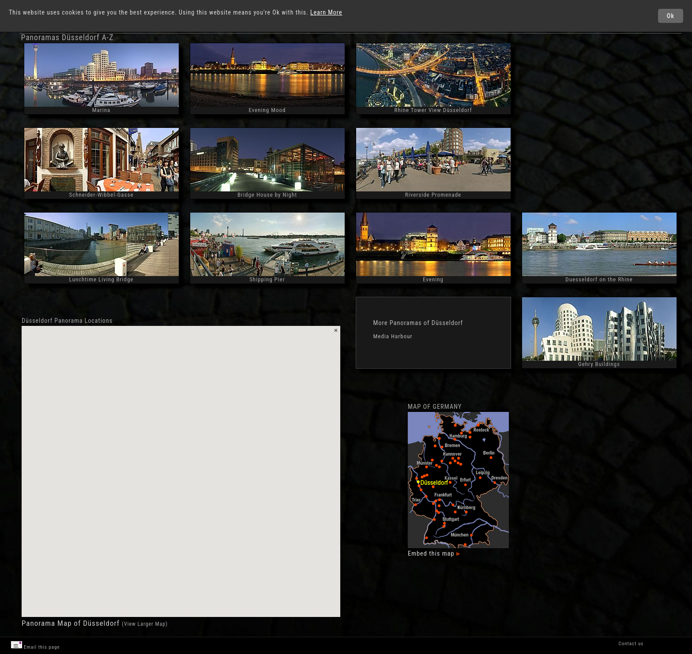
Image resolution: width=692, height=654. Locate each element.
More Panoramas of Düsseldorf (418, 322)
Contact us (630, 644)
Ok (670, 15)
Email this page (35, 645)
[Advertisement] (597, 117)
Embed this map (434, 553)
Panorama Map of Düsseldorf (72, 623)
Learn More (326, 12)
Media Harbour (393, 336)
